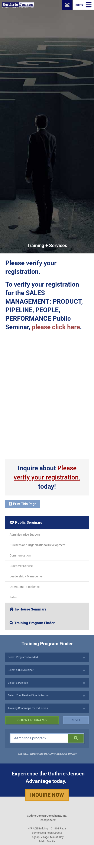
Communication (20, 555)
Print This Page (22, 504)
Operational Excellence (24, 587)
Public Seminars (26, 522)
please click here (56, 327)
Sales (13, 597)
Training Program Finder (32, 623)
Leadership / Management (27, 576)
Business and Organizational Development (37, 545)
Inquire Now (47, 795)
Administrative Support (25, 534)
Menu (83, 5)
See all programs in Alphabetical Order (47, 753)
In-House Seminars (28, 609)
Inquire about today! (47, 477)
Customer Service (21, 566)
